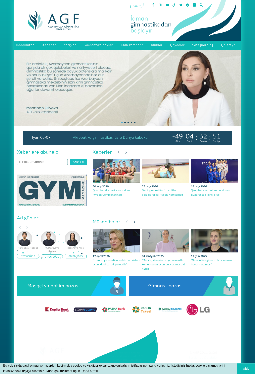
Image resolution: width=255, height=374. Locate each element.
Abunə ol (78, 162)
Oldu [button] (246, 368)
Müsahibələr (106, 222)
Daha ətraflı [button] (89, 371)
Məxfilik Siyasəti (203, 362)
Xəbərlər (102, 152)
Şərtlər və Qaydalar (203, 357)
